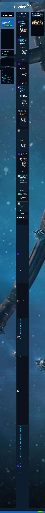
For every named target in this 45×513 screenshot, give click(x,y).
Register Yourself (7, 25)
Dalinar (21, 202)
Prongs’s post (24, 194)
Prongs (4, 76)
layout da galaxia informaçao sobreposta (23, 178)
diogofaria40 (4, 79)
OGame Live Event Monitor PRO (7, 70)
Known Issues (22, 112)
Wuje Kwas (4, 71)
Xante (4, 53)
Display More (22, 213)
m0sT (21, 193)
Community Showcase (20, 499)
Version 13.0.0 (5, 75)
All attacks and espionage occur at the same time (23, 206)
